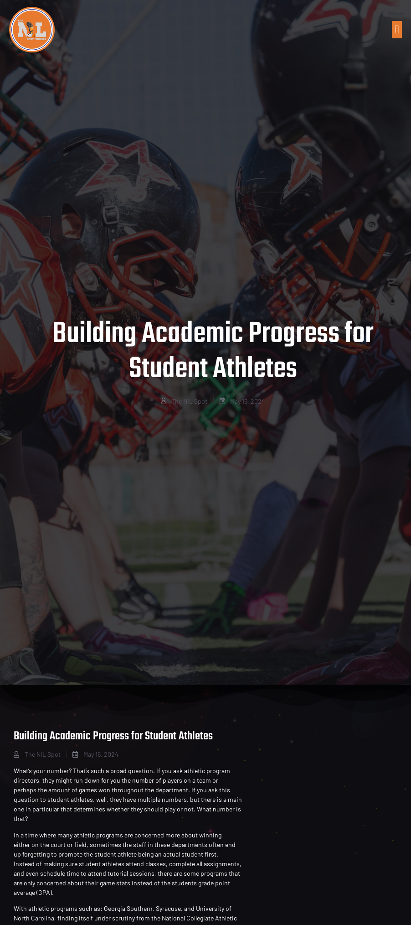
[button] (397, 29)
